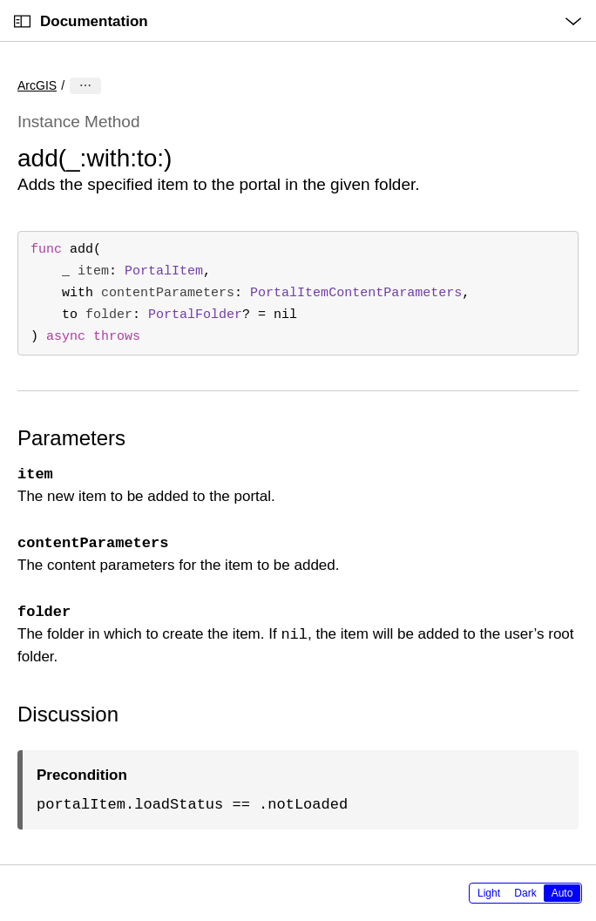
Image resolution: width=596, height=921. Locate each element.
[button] (0, 0)
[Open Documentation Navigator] (22, 21)
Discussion (68, 714)
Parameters (71, 438)
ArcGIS (37, 85)
